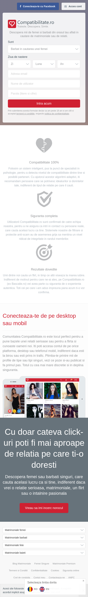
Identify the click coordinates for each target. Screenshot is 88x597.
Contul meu (39, 577)
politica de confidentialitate (57, 113)
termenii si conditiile (25, 113)
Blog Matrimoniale (22, 563)
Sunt (11, 41)
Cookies (55, 570)
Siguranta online (71, 570)
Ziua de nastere (17, 56)
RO (32, 589)
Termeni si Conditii (18, 570)
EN (44, 589)
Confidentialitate (39, 570)
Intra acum (43, 103)
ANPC (71, 577)
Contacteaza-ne (57, 577)
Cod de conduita (21, 577)
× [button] (83, 581)
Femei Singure (41, 563)
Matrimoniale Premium (64, 563)
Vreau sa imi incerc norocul (44, 508)
